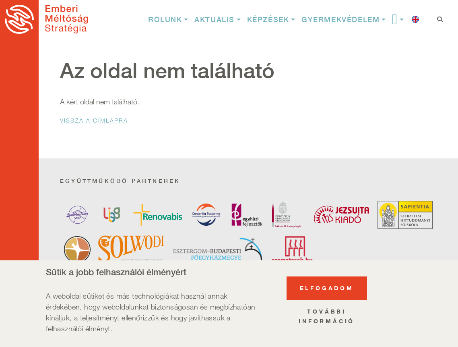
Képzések (268, 19)
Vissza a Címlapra (94, 120)
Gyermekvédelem (340, 19)
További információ (327, 317)
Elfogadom (327, 289)
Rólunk (165, 19)
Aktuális (214, 19)
